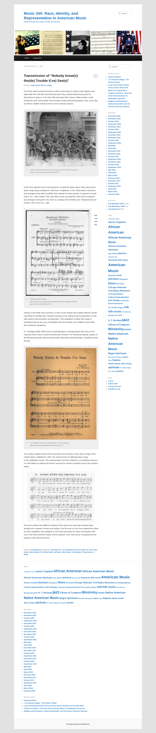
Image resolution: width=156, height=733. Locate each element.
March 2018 (112, 175)
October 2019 (113, 165)
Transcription (77, 552)
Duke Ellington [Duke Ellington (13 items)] (114, 300)
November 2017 (114, 181)
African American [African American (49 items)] (67, 571)
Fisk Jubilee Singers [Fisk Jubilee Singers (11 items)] (116, 307)
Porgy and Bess (114, 77)
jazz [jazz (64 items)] (125, 320)
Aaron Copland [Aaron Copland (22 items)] (117, 222)
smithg (49, 85)
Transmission (87, 552)
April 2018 (112, 173)
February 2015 (113, 194)
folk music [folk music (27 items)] (114, 311)
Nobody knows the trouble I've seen (79, 550)
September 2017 (114, 186)
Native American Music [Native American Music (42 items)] (115, 344)
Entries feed (113, 384)
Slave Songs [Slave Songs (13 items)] (126, 364)
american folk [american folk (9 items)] (112, 257)
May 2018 (112, 170)
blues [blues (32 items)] (112, 283)
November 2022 (114, 138)
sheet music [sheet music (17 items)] (114, 363)
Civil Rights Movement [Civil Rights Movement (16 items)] (119, 291)
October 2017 (113, 183)
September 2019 (114, 167)
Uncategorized (36, 550)
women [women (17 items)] (120, 371)
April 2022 (112, 148)
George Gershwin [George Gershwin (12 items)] (115, 315)
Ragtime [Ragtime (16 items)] (116, 360)
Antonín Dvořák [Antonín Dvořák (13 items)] (115, 275)
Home (26, 58)
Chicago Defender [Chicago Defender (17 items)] (117, 287)
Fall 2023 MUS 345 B (116, 204)
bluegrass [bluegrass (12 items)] (124, 279)
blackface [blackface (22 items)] (113, 278)
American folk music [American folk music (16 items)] (118, 260)
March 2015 (112, 191)
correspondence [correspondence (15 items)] (115, 294)
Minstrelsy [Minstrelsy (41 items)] (116, 329)
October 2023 (113, 129)
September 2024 (114, 124)
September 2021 (114, 159)
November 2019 (114, 162)
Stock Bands (66, 552)
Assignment (37, 58)
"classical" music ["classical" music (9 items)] (113, 219)
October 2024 (113, 121)
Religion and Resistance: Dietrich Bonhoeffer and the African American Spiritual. (119, 103)
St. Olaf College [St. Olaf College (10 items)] (125, 367)
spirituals (57, 552)
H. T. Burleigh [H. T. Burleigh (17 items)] (115, 320)
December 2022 (114, 135)
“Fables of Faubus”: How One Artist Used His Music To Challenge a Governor (120, 95)
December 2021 (114, 151)
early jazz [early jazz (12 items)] (125, 300)
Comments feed (114, 386)
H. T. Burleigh (53, 550)
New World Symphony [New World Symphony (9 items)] (115, 357)
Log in (110, 381)
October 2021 (113, 156)
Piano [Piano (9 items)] (110, 360)
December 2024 (114, 116)
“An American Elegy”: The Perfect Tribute (40, 703)
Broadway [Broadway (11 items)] (120, 284)
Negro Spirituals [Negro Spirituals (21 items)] (117, 353)
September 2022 (114, 143)
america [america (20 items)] (121, 253)
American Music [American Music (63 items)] (115, 577)
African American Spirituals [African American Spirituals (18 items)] (38, 577)
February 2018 (113, 178)
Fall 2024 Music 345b (116, 206)
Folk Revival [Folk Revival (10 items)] (126, 312)
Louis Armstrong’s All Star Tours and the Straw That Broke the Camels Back (118, 87)
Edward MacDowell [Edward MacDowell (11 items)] (115, 303)
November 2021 (114, 154)
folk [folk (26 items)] (126, 307)
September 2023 (114, 132)
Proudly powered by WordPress (78, 724)
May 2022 (112, 146)
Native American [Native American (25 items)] (118, 333)
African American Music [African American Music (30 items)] (98, 571)
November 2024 (114, 119)
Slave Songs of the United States (41, 552)
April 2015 (112, 189)
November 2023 (114, 127)
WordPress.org (114, 389)
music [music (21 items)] (128, 329)
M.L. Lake (62, 550)
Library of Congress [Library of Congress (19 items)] (119, 324)
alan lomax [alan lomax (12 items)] (112, 253)
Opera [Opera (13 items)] (125, 357)
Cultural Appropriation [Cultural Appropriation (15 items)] (118, 297)
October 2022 (113, 140)
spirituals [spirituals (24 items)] (113, 367)
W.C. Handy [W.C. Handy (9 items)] (112, 371)
